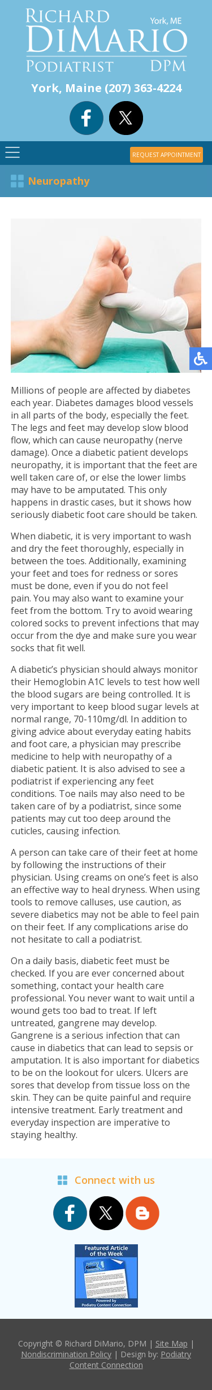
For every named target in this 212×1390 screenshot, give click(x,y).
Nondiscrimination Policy (66, 1354)
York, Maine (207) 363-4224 (106, 87)
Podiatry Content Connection (131, 1359)
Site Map (171, 1343)
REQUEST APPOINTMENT (166, 155)
